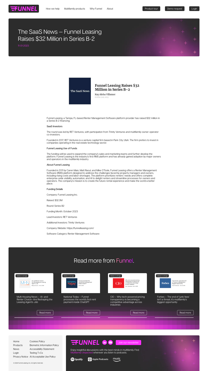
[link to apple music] (98, 359)
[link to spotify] (77, 359)
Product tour (151, 8)
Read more (45, 312)
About (110, 8)
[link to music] (116, 359)
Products (18, 345)
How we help (52, 8)
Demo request (174, 8)
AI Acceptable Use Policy (43, 356)
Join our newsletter (128, 342)
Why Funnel (96, 8)
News (16, 348)
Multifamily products (74, 8)
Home (16, 341)
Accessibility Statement (42, 348)
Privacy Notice (20, 356)
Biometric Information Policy (44, 345)
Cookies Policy (37, 341)
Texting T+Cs (36, 352)
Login (194, 8)
